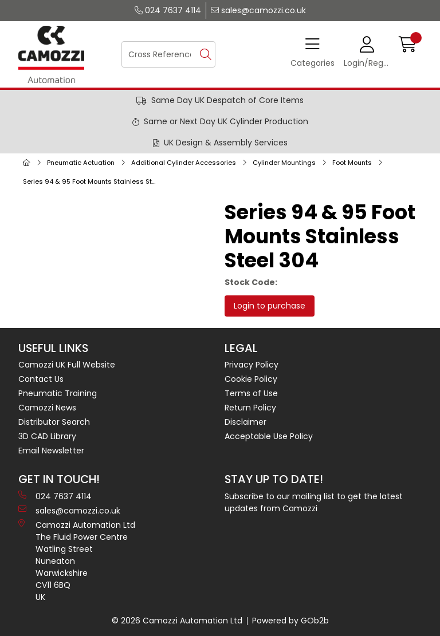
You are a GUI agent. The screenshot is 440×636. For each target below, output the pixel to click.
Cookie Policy (251, 379)
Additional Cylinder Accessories (183, 162)
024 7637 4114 (168, 10)
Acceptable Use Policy (269, 436)
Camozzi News (47, 407)
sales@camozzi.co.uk (258, 10)
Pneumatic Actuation (81, 162)
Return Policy (250, 407)
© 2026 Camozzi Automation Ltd (177, 620)
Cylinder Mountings (284, 162)
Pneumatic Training (57, 393)
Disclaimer (245, 422)
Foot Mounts (352, 162)
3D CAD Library (47, 436)
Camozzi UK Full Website (66, 364)
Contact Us (41, 379)
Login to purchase (269, 305)
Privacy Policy (251, 364)
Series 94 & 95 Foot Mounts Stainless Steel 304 (92, 181)
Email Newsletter (51, 450)
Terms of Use (251, 393)
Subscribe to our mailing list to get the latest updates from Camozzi (314, 502)
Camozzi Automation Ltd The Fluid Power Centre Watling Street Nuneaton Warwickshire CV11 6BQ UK (76, 561)
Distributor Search (54, 422)
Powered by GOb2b (290, 620)
